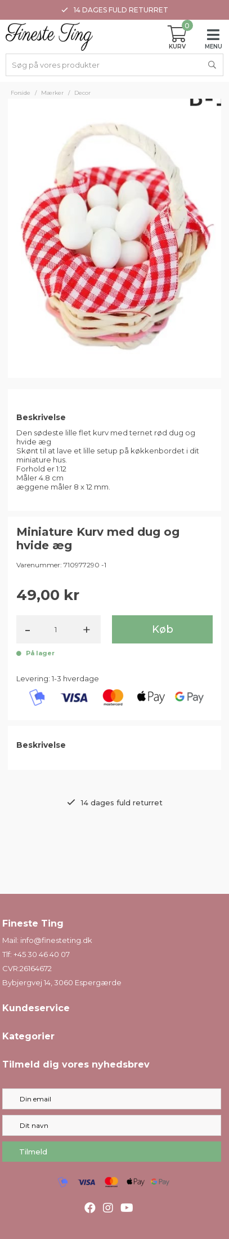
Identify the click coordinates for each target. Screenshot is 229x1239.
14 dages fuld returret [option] (114, 10)
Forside (20, 92)
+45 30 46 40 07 (42, 954)
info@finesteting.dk (56, 940)
